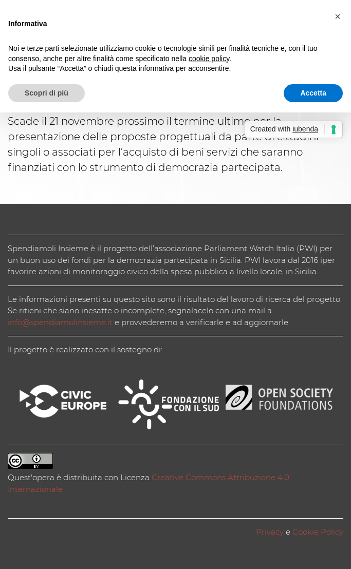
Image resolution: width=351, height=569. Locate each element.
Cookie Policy (317, 532)
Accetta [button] (313, 93)
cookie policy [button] (209, 58)
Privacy (270, 532)
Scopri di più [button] (46, 93)
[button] (337, 16)
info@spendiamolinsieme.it (60, 322)
